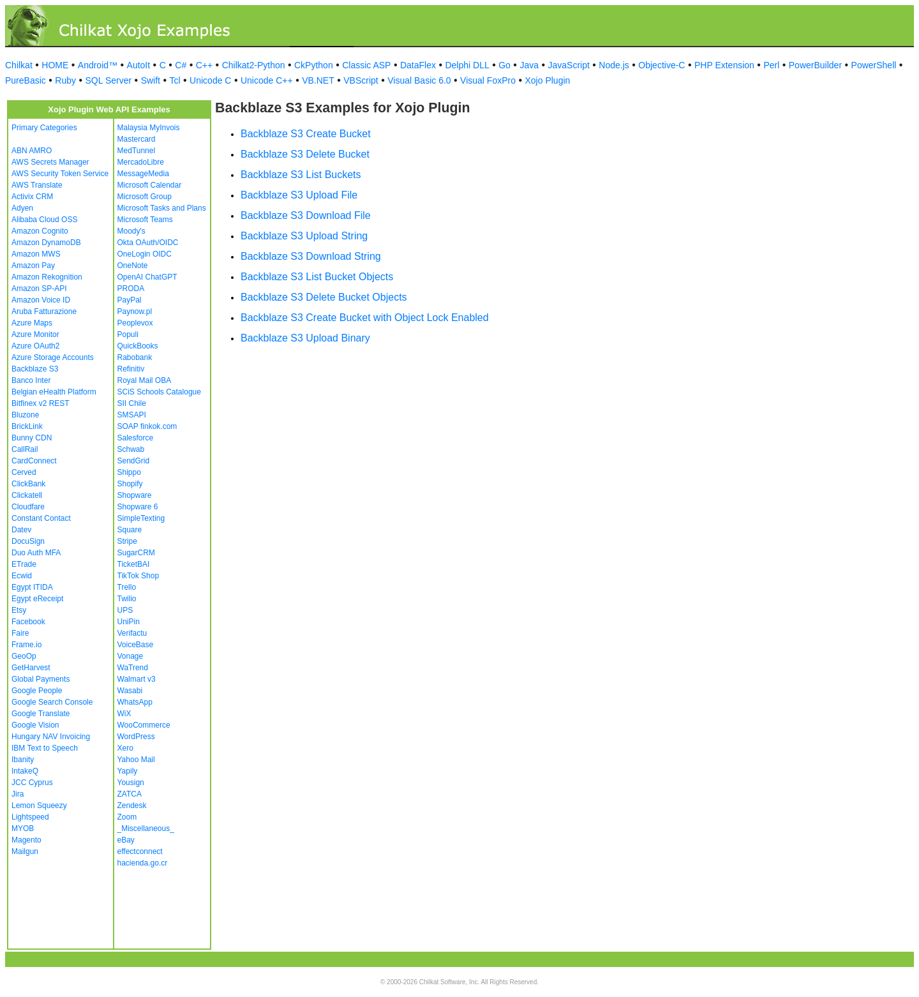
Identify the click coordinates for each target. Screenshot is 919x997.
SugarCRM (136, 552)
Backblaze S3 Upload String (304, 235)
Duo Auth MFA (36, 552)
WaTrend (132, 667)
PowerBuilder (815, 65)
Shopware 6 (137, 506)
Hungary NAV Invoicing (50, 736)
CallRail (24, 449)
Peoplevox (135, 323)
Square (129, 529)
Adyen (22, 208)
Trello (127, 587)
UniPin (128, 621)
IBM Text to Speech (44, 748)
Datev (21, 529)
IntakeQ (24, 771)
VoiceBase (135, 644)
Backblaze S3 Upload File (299, 195)
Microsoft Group (144, 196)
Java (529, 65)
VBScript (360, 80)
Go (504, 65)
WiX (124, 713)
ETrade (23, 564)
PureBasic (25, 80)
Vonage (130, 656)
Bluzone (25, 414)
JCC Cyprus (32, 782)
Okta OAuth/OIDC (148, 242)
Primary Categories (44, 127)
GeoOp (23, 656)
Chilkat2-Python (253, 65)
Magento (26, 840)
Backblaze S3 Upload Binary (305, 338)
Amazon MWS (36, 254)
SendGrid (133, 460)
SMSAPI (131, 414)
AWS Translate (37, 185)
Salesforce (135, 437)
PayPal (129, 300)
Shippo (129, 472)
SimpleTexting (141, 518)
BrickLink (27, 426)
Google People (36, 690)
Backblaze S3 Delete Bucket (305, 154)
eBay (126, 840)
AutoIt (139, 65)
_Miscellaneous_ (145, 828)
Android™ (97, 65)
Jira (17, 794)
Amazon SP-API (39, 288)
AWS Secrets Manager (50, 162)
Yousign (130, 782)
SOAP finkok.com (147, 426)
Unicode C (210, 80)
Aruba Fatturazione (44, 311)
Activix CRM (32, 196)
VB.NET (318, 80)
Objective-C (661, 65)
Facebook (28, 621)
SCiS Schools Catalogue (159, 391)
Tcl (174, 80)
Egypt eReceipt (37, 598)
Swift (150, 80)
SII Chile (131, 403)
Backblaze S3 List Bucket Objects (317, 276)
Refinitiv (131, 368)
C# (180, 65)
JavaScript (569, 65)
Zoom (127, 817)
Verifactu (132, 633)
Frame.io (26, 644)
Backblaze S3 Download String (311, 256)
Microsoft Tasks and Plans (161, 208)
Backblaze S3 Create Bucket (306, 133)
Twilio (127, 598)
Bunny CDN (31, 437)
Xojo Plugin (548, 80)
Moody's (131, 231)
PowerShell (874, 65)
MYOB (22, 828)
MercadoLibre (140, 162)
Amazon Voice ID (40, 300)
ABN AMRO (31, 150)
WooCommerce (143, 725)
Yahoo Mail (136, 759)
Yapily (127, 771)
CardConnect (34, 460)
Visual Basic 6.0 (419, 80)
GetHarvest (30, 667)
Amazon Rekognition (46, 277)
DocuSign (28, 541)
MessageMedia (143, 173)
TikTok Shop (138, 575)
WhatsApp (135, 702)
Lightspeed (30, 817)
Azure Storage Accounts (52, 357)
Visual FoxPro (488, 80)
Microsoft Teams (145, 219)
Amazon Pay (33, 265)
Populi (127, 334)
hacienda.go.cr (142, 862)
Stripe (127, 541)
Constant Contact (41, 518)
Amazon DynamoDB (46, 242)
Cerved (23, 472)
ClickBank (28, 483)
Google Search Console (52, 702)
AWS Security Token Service (59, 173)
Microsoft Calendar (149, 185)
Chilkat (19, 65)
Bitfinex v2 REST (40, 403)
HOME (54, 65)
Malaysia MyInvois (148, 127)
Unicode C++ (267, 80)
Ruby (65, 80)
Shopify (130, 483)
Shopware (134, 495)
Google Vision (35, 725)
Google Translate (40, 713)
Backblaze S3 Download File (306, 215)
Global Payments (40, 679)
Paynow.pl (135, 311)
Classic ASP (366, 65)
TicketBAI (133, 564)
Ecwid (21, 575)
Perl (771, 65)
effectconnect (140, 851)
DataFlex (418, 65)
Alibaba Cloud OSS (44, 219)
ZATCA (129, 794)
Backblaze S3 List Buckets (301, 174)
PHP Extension (724, 65)
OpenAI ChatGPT (147, 277)
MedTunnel (136, 150)
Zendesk (132, 805)
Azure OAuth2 (35, 345)
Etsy (18, 610)
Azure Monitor (35, 334)
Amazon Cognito (39, 231)
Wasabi (130, 690)
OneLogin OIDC (144, 254)
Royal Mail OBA (144, 380)
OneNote (132, 265)
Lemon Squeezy (39, 805)
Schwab (131, 449)
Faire (20, 633)
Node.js (614, 65)
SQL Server (109, 80)
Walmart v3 (136, 679)
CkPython (313, 65)
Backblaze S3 (34, 368)
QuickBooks (137, 345)
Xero (125, 748)
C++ (204, 65)
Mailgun (24, 851)
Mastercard (136, 139)
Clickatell (26, 495)
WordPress (136, 736)
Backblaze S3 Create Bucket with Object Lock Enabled (365, 317)
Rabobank (135, 357)
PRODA (131, 288)
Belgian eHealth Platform (53, 391)
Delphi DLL (467, 65)
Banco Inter (30, 380)
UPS (125, 610)
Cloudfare (28, 506)
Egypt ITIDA (32, 587)
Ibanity (22, 759)
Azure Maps (31, 323)
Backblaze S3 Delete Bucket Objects (324, 297)
